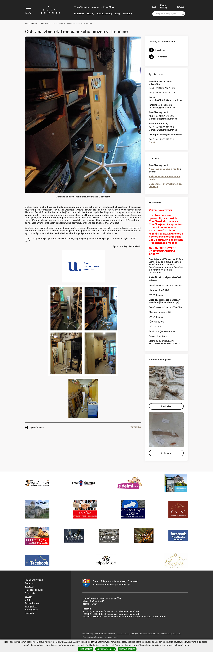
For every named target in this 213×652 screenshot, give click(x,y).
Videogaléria (31, 609)
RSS (154, 6)
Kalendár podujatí (34, 589)
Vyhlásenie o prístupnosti (171, 633)
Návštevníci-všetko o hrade (164, 169)
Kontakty (127, 13)
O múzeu (79, 13)
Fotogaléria (31, 606)
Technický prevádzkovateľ (93, 637)
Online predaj (104, 13)
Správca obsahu (111, 637)
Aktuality (44, 23)
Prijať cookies (85, 649)
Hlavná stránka (31, 23)
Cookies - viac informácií (149, 633)
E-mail (152, 142)
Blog (117, 13)
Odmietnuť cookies (105, 649)
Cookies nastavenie (107, 633)
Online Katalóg (32, 603)
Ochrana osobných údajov (127, 633)
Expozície (30, 593)
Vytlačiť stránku (34, 427)
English (180, 6)
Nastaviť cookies (127, 649)
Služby (90, 13)
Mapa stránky (163, 6)
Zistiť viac (166, 406)
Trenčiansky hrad (34, 580)
